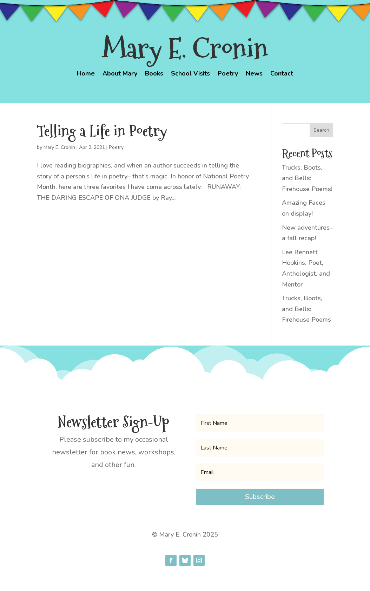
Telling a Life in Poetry (102, 131)
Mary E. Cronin (59, 147)
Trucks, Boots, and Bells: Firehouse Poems (306, 309)
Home (86, 74)
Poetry (228, 74)
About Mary (120, 74)
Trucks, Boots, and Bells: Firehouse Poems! (307, 178)
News (254, 74)
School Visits (190, 74)
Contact (281, 74)
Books (154, 74)
